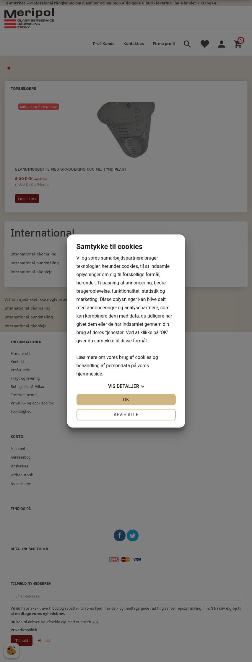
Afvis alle (125, 414)
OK (126, 399)
